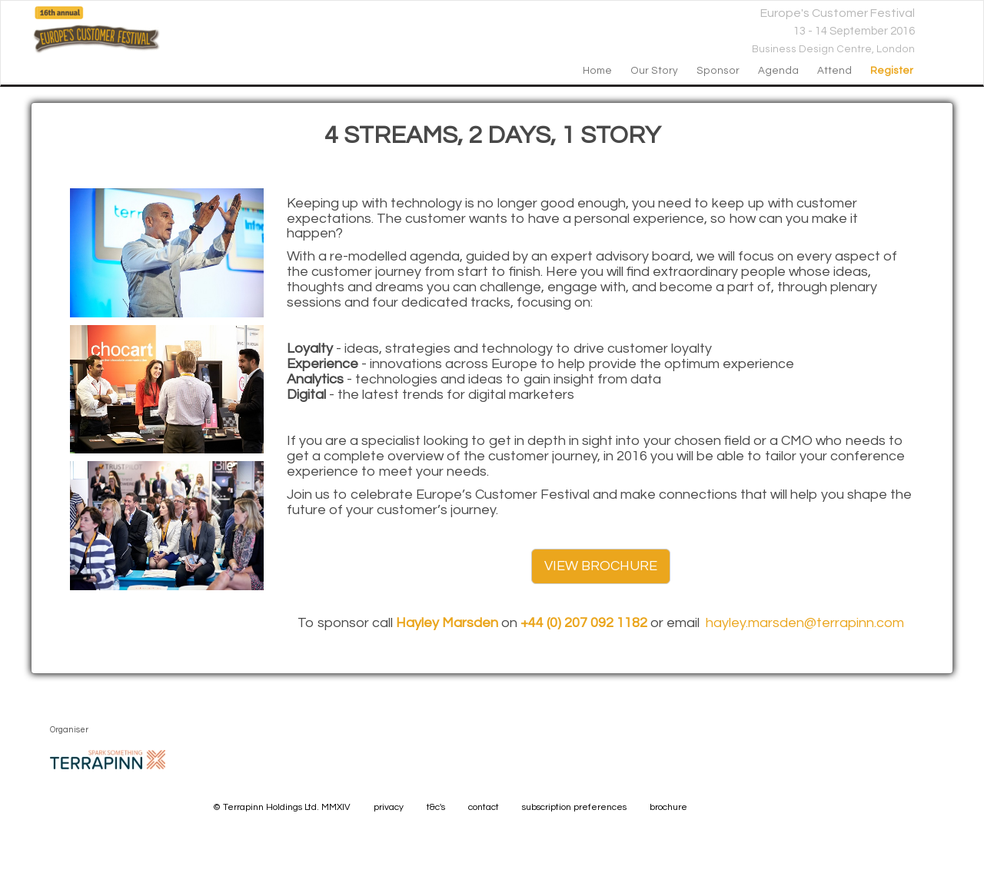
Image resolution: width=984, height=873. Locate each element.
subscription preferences (574, 807)
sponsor (718, 70)
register (891, 70)
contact (483, 807)
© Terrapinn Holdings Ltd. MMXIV (282, 807)
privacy (389, 807)
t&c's (436, 807)
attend (834, 70)
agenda (778, 70)
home (597, 70)
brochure (668, 807)
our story (654, 70)
